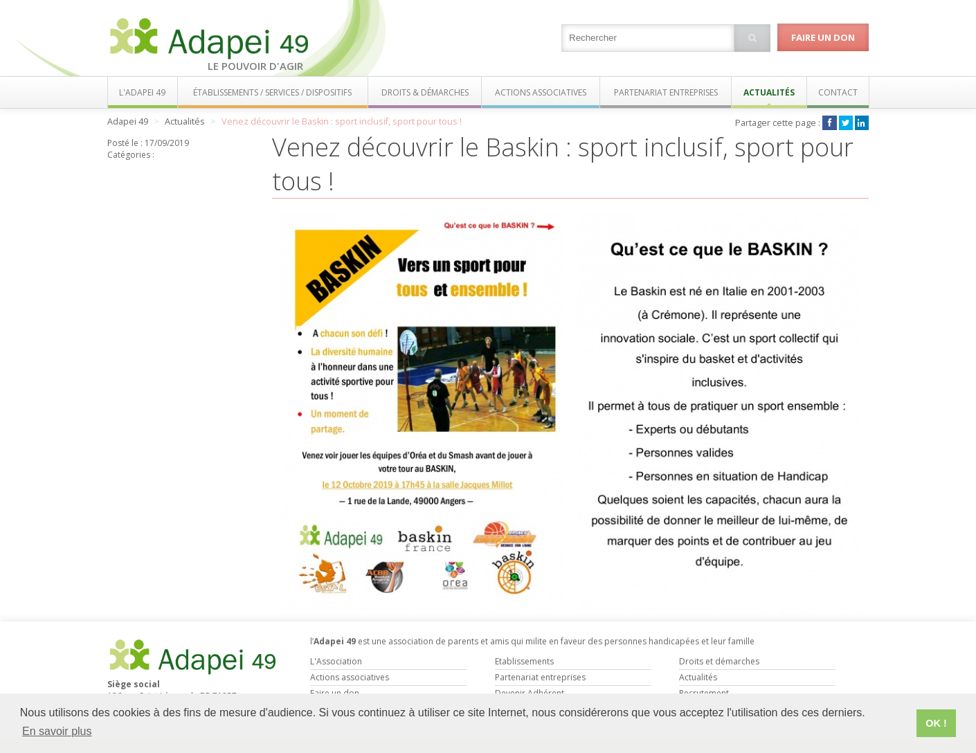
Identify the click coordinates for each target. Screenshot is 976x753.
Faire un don (823, 37)
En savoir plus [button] (57, 731)
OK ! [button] (935, 723)
